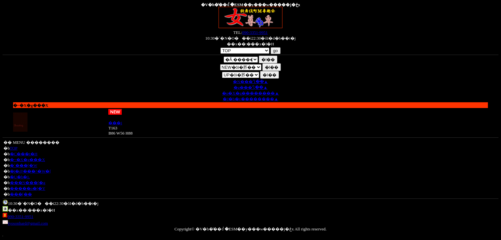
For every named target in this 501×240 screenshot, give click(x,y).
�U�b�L (20, 176)
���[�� (21, 194)
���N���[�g (27, 182)
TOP (14, 148)
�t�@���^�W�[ (30, 171)
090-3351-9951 (255, 32)
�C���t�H (24, 153)
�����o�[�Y (27, 188)
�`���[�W (23, 165)
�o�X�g (250, 93)
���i (115, 122)
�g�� (250, 87)
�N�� (250, 81)
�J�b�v (250, 99)
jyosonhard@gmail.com (28, 223)
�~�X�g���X (27, 159)
